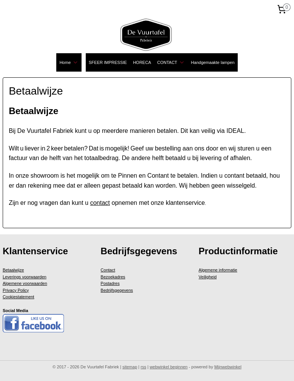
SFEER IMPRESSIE (108, 62)
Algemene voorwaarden (25, 283)
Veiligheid (208, 277)
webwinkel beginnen (169, 367)
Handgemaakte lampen (213, 62)
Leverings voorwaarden (24, 277)
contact (100, 203)
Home (68, 62)
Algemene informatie (218, 270)
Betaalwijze (13, 270)
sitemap (129, 367)
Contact (108, 270)
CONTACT (171, 62)
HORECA (142, 62)
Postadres (110, 283)
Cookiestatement (18, 296)
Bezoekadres (113, 277)
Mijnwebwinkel (228, 367)
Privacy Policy (16, 290)
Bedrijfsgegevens (117, 290)
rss (143, 367)
